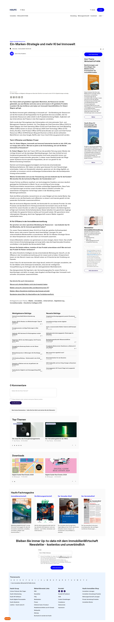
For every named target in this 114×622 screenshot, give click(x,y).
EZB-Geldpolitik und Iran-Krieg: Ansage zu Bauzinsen (61, 363)
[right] (75, 445)
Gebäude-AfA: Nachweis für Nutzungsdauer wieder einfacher (26, 334)
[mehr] (101, 15)
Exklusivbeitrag (17, 424)
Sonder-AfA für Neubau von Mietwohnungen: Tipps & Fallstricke (27, 322)
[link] (13, 15)
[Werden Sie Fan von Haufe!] (64, 591)
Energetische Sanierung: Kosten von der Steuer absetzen (25, 347)
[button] (100, 10)
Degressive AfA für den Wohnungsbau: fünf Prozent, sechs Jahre (26, 340)
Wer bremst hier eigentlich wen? (55, 352)
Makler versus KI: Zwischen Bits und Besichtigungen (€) (29, 288)
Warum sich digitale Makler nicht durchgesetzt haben (29, 284)
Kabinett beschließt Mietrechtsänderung (23, 316)
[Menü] (22, 9)
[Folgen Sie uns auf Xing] (62, 591)
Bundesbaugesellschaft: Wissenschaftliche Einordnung (58, 340)
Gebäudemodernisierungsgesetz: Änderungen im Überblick (59, 334)
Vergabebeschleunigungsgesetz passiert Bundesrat (60, 316)
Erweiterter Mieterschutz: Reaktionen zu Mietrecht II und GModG (61, 347)
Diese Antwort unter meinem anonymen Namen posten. (27, 399)
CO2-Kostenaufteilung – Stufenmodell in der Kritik (26, 358)
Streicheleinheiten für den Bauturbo (56, 358)
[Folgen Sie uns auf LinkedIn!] (59, 591)
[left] (72, 445)
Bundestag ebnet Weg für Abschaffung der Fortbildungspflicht (32, 294)
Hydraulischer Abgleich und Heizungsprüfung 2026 (26, 370)
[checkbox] (11, 399)
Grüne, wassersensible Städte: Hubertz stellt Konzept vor (61, 327)
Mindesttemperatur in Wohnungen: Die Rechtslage (26, 353)
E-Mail (39, 550)
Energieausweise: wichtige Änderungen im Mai (25, 328)
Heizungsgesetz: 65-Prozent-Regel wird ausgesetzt (60, 368)
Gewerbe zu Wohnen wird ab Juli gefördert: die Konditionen (25, 364)
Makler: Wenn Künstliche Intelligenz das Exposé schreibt (30, 291)
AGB (90, 251)
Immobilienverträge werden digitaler (56, 321)
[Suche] (92, 9)
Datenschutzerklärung (92, 254)
